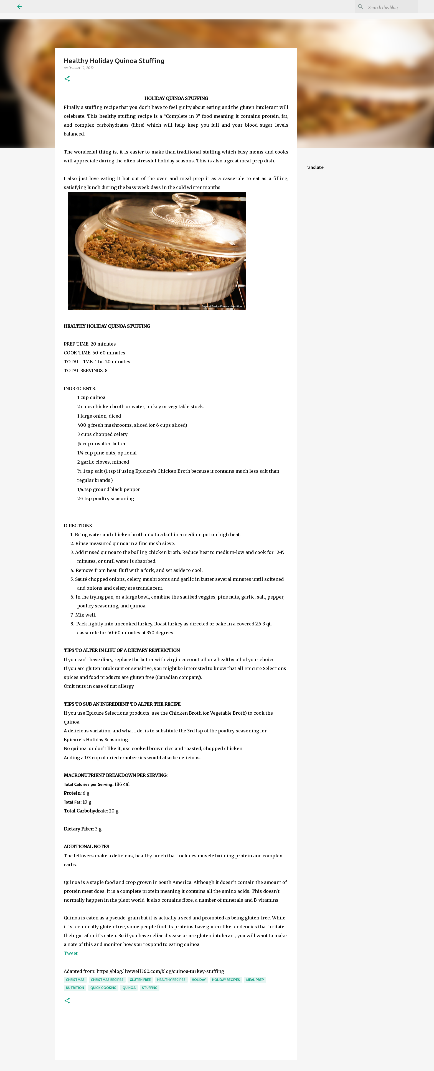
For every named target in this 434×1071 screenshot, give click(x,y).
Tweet (71, 953)
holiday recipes (226, 979)
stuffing (149, 988)
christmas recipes (107, 979)
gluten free (140, 979)
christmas (75, 979)
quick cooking (103, 988)
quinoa (129, 988)
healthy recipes (171, 979)
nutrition (75, 988)
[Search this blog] (389, 6)
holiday (199, 979)
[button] (67, 79)
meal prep (255, 979)
